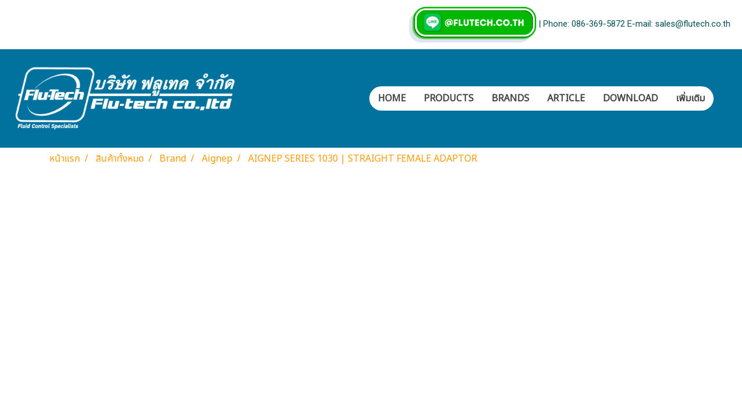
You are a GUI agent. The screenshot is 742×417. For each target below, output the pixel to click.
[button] (724, 98)
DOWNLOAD (630, 98)
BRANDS (510, 98)
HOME (392, 98)
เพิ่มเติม (690, 98)
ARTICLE (566, 98)
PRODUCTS (449, 98)
